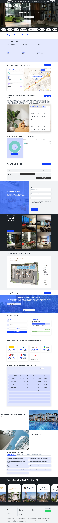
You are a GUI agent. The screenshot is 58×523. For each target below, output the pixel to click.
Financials (28, 1)
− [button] (50, 89)
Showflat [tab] (48, 70)
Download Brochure (29, 17)
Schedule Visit (48, 65)
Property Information (26, 454)
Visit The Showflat (14, 154)
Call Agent (48, 508)
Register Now (34, 209)
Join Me (45, 1)
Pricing (40, 454)
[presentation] (1, 29)
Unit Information (34, 454)
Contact (49, 1)
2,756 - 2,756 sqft (44, 143)
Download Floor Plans (47, 163)
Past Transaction (33, 1)
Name (32, 187)
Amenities (19, 454)
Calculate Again (17, 331)
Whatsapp (48, 510)
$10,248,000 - (50, 143)
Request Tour (48, 96)
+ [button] (50, 88)
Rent (17, 1)
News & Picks (38, 1)
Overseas (25, 1)
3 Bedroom (28, 143)
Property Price (9, 319)
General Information (11, 454)
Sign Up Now (10, 230)
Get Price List (48, 292)
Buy (15, 1)
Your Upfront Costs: (34, 327)
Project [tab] (43, 70)
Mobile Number (33, 191)
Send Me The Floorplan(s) (29, 310)
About (42, 1)
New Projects (21, 1)
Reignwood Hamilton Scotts (11, 215)
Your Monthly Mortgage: (35, 319)
